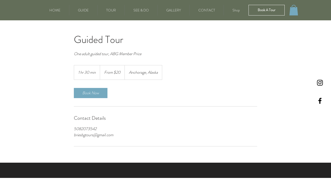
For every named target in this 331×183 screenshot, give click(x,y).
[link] (90, 93)
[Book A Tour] (267, 10)
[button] (293, 10)
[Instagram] (320, 83)
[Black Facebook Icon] (320, 101)
